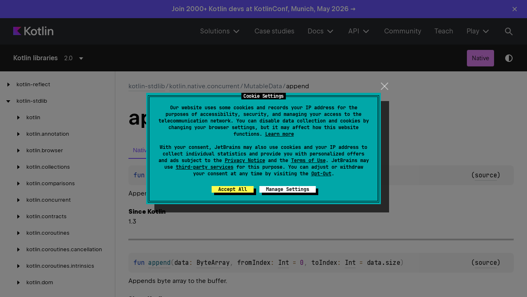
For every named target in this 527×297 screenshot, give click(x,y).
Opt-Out (321, 173)
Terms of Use (308, 160)
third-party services (204, 167)
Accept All (232, 189)
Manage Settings (287, 189)
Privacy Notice (245, 160)
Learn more (279, 134)
